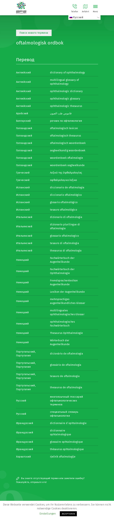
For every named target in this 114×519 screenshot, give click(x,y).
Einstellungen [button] (48, 513)
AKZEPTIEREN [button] (68, 514)
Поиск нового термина (33, 32)
